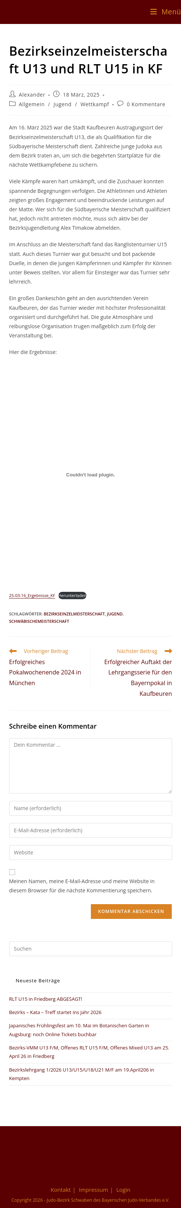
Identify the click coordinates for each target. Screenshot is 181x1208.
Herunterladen (72, 595)
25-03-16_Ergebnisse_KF (32, 595)
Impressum (93, 1189)
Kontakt (61, 1189)
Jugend (63, 104)
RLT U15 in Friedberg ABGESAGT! (45, 999)
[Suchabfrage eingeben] (90, 948)
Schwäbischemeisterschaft (39, 621)
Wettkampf (95, 104)
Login (123, 1189)
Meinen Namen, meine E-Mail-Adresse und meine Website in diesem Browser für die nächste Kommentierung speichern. (82, 886)
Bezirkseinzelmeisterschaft (74, 614)
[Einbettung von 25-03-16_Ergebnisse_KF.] (90, 475)
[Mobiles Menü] (165, 12)
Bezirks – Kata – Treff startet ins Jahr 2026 (55, 1012)
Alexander (32, 94)
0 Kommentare (146, 104)
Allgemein (32, 104)
